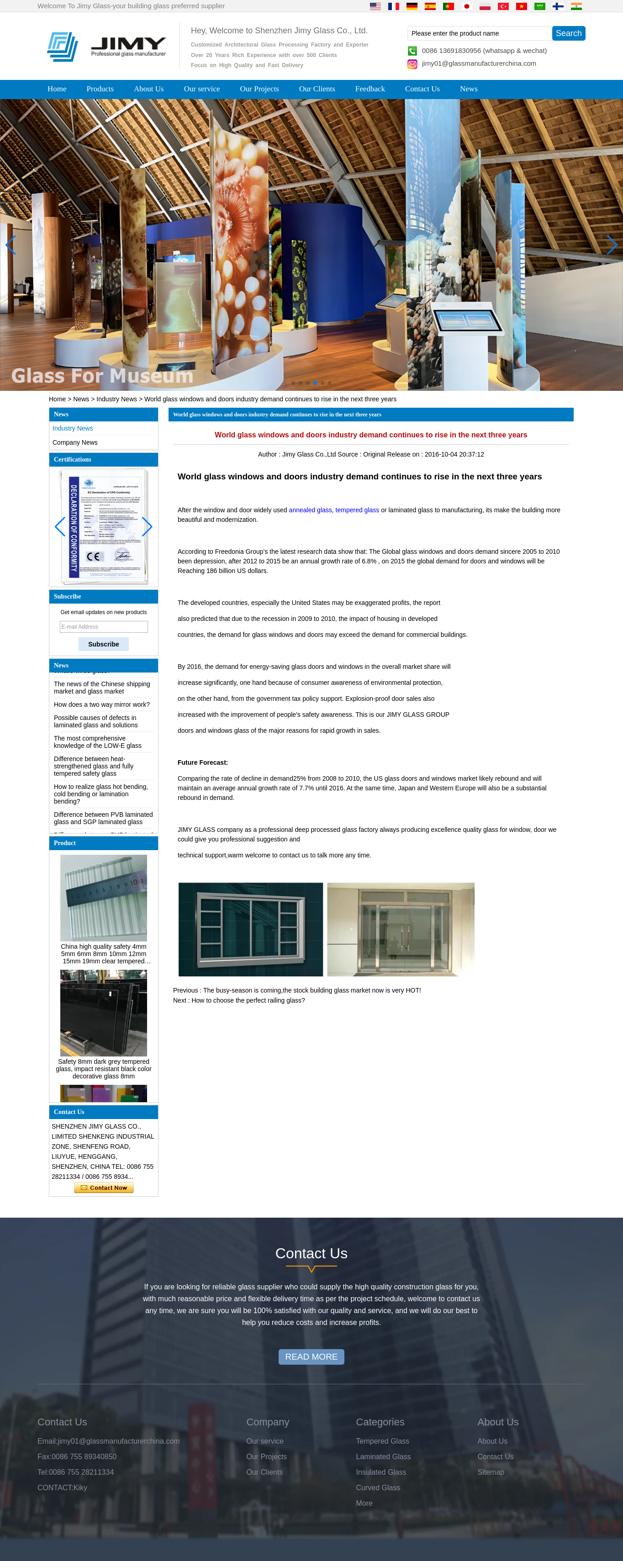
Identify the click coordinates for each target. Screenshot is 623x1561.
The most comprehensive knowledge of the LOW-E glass (98, 743)
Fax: (44, 1457)
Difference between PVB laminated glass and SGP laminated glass (103, 820)
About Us (149, 88)
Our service (202, 88)
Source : (350, 454)
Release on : (406, 454)
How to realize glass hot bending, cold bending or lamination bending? (101, 796)
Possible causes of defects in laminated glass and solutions (96, 723)
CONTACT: (55, 1488)
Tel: (43, 1472)
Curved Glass (378, 1488)
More (364, 1503)
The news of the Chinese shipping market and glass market (102, 689)
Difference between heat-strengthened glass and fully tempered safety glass (93, 768)
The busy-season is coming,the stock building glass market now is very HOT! (312, 990)
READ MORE (311, 1356)
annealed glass (310, 510)
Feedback (370, 88)
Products (100, 88)
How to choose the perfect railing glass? (248, 1000)
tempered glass (358, 510)
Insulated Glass (381, 1472)
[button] (293, 383)
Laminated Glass (383, 1457)
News (469, 88)
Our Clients (317, 88)
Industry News (116, 399)
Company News (75, 442)
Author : (270, 454)
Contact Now (103, 1188)
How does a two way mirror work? (102, 706)
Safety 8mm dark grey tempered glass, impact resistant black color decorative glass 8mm (103, 1071)
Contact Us (422, 88)
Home (57, 88)
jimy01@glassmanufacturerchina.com (479, 63)
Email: (47, 1441)
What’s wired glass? (82, 672)
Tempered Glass (383, 1441)
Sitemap (491, 1472)
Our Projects (259, 88)
